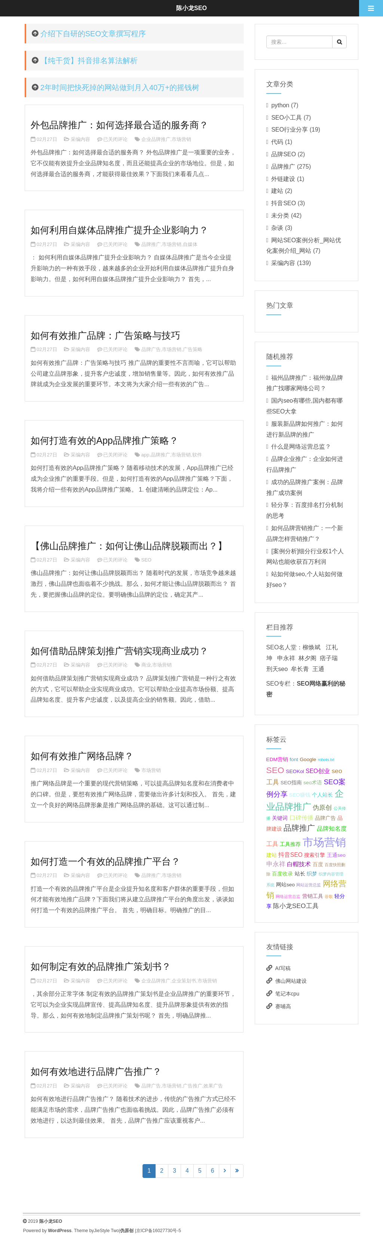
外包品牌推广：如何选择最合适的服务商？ (119, 125)
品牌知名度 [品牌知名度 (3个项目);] (332, 828)
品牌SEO (283, 154)
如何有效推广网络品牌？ (82, 756)
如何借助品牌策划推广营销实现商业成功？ (119, 651)
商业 (146, 665)
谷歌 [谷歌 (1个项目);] (329, 896)
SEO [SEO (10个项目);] (275, 770)
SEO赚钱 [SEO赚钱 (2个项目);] (299, 795)
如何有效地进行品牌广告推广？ (96, 1071)
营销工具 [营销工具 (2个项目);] (312, 896)
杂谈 (277, 228)
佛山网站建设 (291, 981)
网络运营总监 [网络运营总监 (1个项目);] (288, 896)
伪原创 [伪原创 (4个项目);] (322, 807)
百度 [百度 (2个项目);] (318, 864)
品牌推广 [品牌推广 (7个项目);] (299, 828)
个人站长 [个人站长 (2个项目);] (322, 795)
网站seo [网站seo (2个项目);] (285, 884)
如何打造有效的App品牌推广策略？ (104, 440)
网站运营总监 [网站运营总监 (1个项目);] (308, 885)
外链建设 (283, 179)
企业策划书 (184, 981)
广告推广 (192, 1086)
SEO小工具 (286, 117)
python (280, 105)
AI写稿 (283, 968)
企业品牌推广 (156, 139)
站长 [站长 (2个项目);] (300, 874)
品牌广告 (151, 349)
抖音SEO (283, 203)
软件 (197, 455)
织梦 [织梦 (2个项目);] (312, 874)
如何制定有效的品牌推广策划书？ (101, 966)
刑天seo (277, 669)
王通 (318, 669)
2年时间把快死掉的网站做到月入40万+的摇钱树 (119, 87)
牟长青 (300, 669)
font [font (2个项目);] (293, 759)
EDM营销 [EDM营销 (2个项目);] (277, 759)
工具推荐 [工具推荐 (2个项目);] (290, 844)
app (145, 455)
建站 (277, 191)
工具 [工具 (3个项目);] (272, 844)
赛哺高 (283, 1006)
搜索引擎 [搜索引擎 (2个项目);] (314, 855)
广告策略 (192, 349)
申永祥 (286, 658)
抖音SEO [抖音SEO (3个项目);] (290, 855)
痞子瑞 (329, 658)
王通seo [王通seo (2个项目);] (336, 855)
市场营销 (181, 139)
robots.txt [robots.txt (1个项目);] (326, 759)
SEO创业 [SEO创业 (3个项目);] (318, 771)
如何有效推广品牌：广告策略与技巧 (105, 335)
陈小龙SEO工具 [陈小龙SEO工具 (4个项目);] (295, 906)
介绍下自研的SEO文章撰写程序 (93, 34)
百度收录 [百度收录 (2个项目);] (282, 874)
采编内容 (80, 139)
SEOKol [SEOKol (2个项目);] (295, 771)
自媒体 (190, 244)
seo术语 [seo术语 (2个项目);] (312, 782)
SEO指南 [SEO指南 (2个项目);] (291, 782)
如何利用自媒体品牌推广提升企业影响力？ (119, 230)
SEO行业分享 (289, 129)
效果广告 (213, 1086)
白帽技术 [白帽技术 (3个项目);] (299, 864)
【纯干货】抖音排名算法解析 (89, 60)
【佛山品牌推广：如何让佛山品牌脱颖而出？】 (129, 546)
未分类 (280, 215)
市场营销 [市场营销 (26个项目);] (324, 842)
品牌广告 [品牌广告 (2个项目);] (325, 818)
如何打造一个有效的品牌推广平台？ (105, 861)
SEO (146, 560)
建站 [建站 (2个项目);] (271, 855)
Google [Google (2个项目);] (308, 759)
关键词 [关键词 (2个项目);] (280, 818)
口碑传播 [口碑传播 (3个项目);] (301, 818)
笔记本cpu (287, 994)
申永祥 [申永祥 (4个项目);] (275, 864)
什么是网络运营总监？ (301, 446)
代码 (277, 142)
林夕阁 (307, 658)
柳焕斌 (312, 647)
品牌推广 (151, 244)
